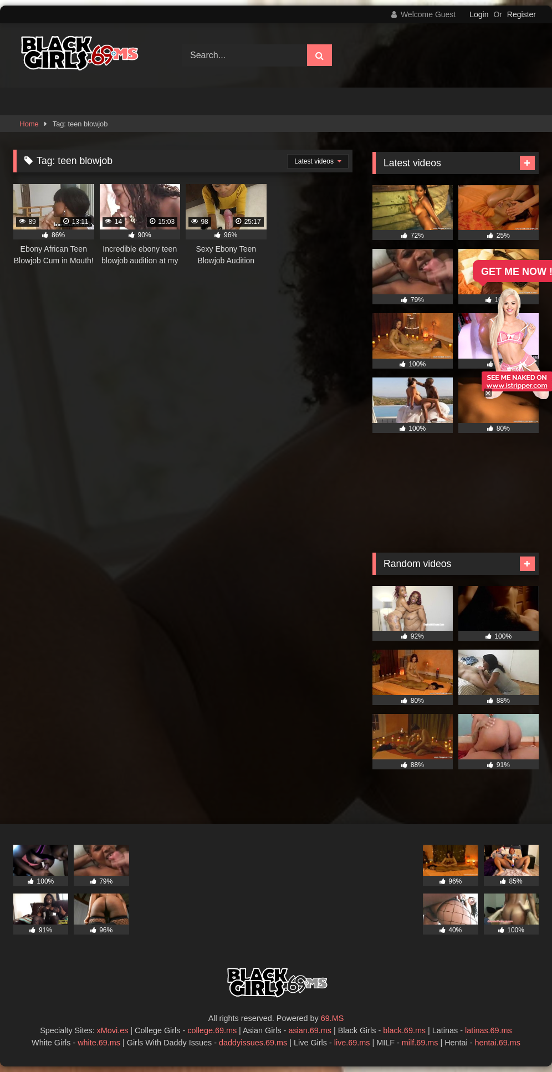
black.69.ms (404, 1030)
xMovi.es (113, 1030)
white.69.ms (99, 1042)
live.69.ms (352, 1042)
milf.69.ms (420, 1042)
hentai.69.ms (497, 1042)
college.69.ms (212, 1030)
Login (478, 14)
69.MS (332, 1018)
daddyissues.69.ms (253, 1042)
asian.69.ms (309, 1030)
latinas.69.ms (488, 1030)
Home (29, 124)
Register (521, 14)
